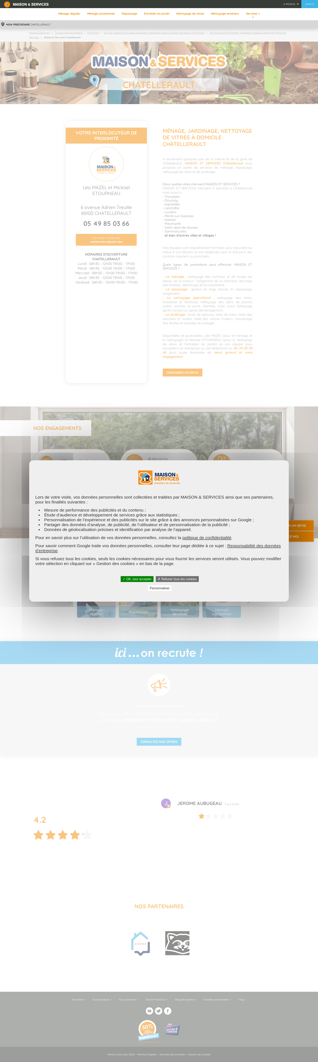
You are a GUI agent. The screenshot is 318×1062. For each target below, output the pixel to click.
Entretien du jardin (156, 13)
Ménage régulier (69, 13)
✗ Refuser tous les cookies (177, 579)
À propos (289, 4)
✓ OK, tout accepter (137, 579)
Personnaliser (160, 588)
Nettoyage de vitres (190, 13)
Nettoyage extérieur (225, 13)
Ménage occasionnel (101, 13)
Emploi (309, 4)
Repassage (129, 13)
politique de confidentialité (206, 537)
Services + (253, 13)
